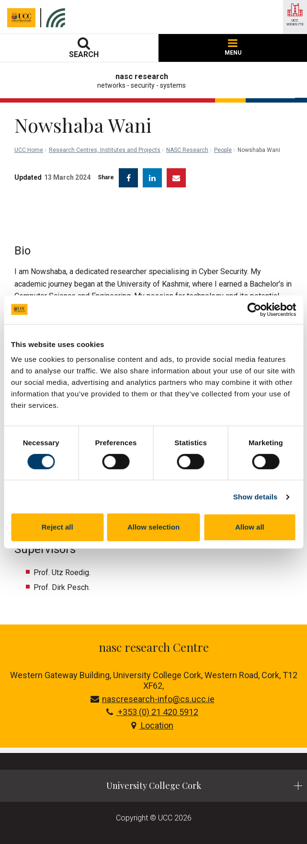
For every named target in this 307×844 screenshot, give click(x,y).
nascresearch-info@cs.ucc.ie (153, 699)
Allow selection (153, 527)
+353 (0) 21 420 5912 (152, 712)
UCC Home (28, 150)
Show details (255, 497)
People (223, 150)
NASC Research (187, 150)
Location (152, 725)
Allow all (249, 527)
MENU (233, 47)
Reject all (57, 527)
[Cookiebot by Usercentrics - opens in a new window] (254, 309)
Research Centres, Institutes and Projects (104, 150)
